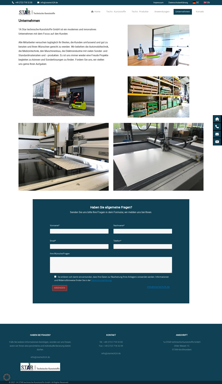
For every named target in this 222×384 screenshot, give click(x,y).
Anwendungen (162, 12)
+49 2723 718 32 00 (22, 2)
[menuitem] (196, 2)
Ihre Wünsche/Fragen (60, 254)
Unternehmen (182, 12)
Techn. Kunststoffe (116, 12)
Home (95, 11)
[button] (217, 119)
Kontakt (200, 12)
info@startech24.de (47, 2)
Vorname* (55, 226)
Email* (53, 241)
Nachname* (119, 226)
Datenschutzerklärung (178, 2)
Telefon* (117, 241)
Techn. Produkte (140, 12)
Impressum (158, 2)
